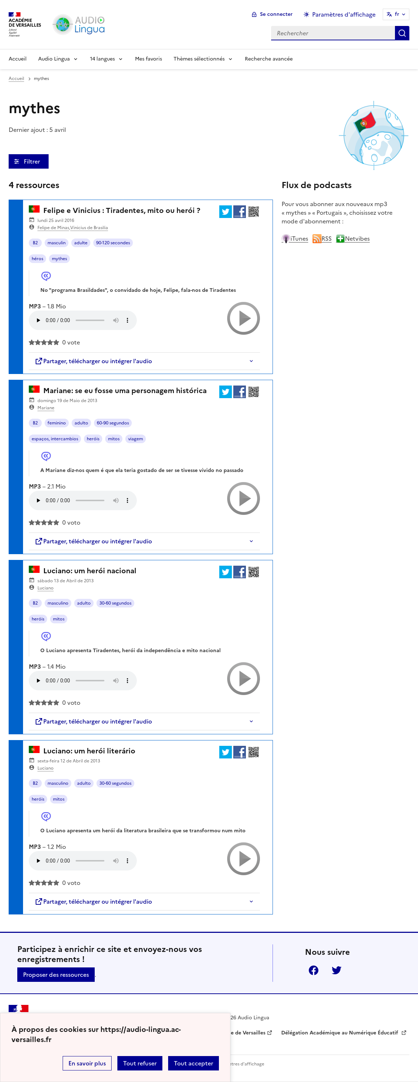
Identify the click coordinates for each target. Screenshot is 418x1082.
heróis (93, 439)
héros (37, 258)
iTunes (295, 238)
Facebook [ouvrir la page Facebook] (313, 970)
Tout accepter (193, 1063)
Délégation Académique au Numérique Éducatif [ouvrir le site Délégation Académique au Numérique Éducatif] (340, 1033)
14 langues (102, 59)
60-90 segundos (113, 423)
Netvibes (353, 238)
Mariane (45, 408)
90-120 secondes (113, 243)
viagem (135, 439)
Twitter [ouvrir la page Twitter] (336, 970)
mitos (114, 439)
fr (397, 14)
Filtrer (32, 161)
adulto (81, 423)
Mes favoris (148, 59)
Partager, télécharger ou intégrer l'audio (93, 361)
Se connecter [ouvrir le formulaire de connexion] (276, 14)
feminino (57, 423)
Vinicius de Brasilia (89, 227)
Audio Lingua (54, 59)
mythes (59, 258)
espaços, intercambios (55, 439)
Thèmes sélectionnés (199, 59)
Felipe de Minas (53, 227)
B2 (35, 243)
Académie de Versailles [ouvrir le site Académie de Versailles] (237, 1033)
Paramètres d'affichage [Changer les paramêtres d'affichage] (344, 14)
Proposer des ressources (56, 974)
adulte (80, 243)
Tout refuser (140, 1063)
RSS (322, 238)
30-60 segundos (115, 603)
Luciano (45, 588)
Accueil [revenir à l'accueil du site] (16, 78)
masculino (58, 603)
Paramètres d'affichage (240, 1064)
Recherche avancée (269, 59)
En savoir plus (87, 1063)
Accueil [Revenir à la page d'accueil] (18, 59)
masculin (57, 243)
